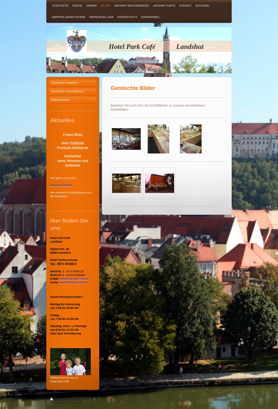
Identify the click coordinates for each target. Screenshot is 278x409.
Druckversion (60, 399)
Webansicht (221, 399)
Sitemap (77, 399)
